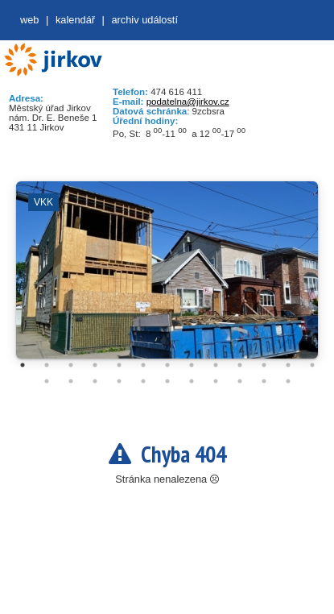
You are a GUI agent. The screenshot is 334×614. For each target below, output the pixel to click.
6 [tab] (143, 365)
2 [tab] (47, 365)
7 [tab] (167, 365)
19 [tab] (167, 381)
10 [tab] (240, 365)
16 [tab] (95, 381)
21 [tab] (216, 381)
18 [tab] (143, 381)
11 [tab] (264, 365)
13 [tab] (312, 365)
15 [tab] (71, 381)
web (29, 20)
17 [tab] (119, 381)
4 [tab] (95, 365)
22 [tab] (240, 381)
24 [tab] (288, 381)
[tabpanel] (167, 278)
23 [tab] (264, 381)
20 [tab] (191, 381)
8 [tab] (191, 365)
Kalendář (75, 20)
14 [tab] (47, 381)
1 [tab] (22, 365)
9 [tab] (216, 365)
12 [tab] (288, 365)
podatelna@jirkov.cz (187, 101)
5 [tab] (119, 365)
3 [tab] (71, 365)
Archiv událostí (144, 20)
